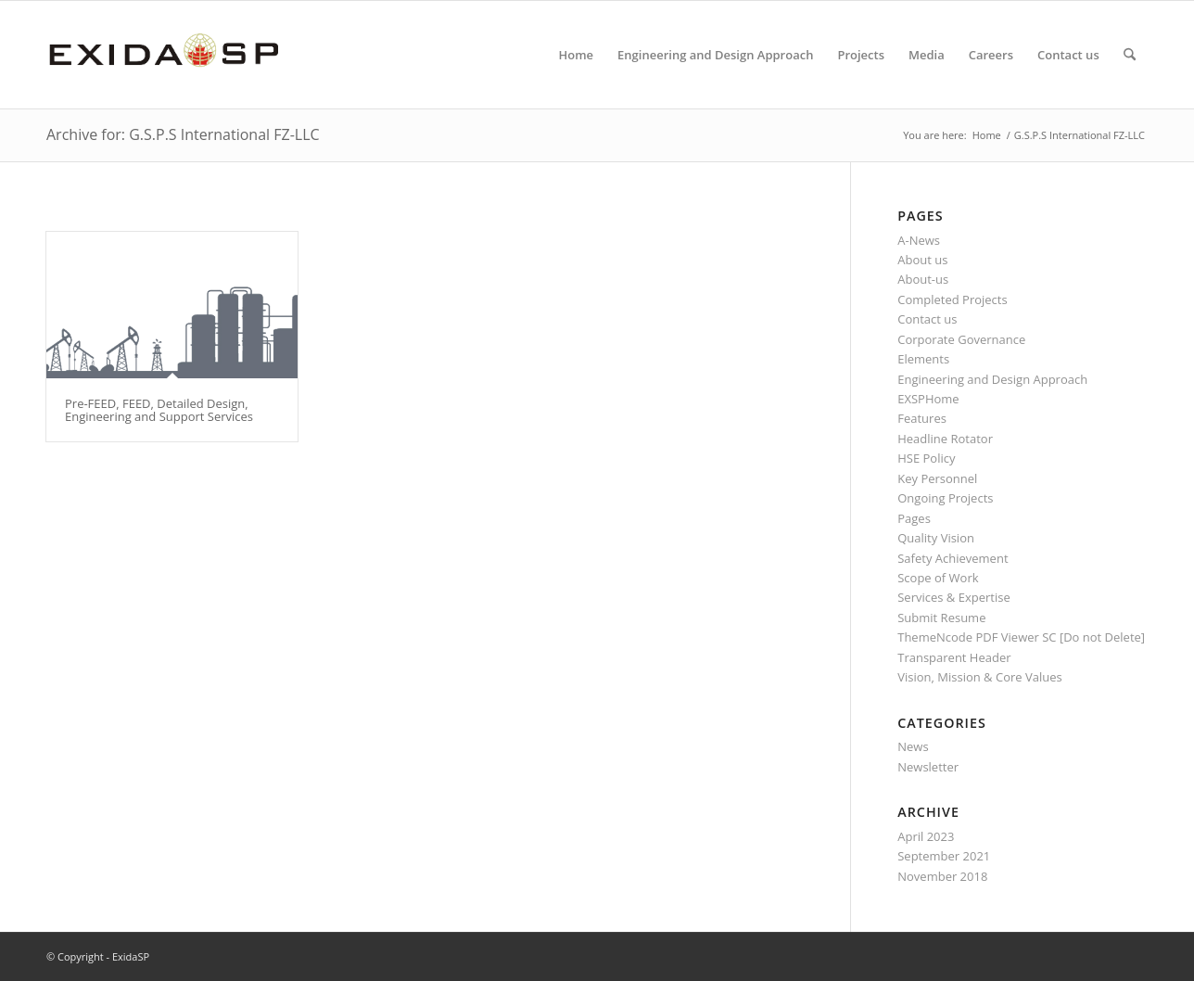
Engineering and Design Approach (992, 379)
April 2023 (925, 836)
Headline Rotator (945, 438)
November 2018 (942, 876)
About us (922, 259)
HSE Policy (926, 458)
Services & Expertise (953, 597)
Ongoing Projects (945, 498)
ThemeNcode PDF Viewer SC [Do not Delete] (1021, 637)
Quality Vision (935, 537)
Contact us (927, 319)
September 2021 (943, 855)
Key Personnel (937, 478)
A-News (918, 240)
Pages (914, 518)
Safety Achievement (952, 558)
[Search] (1129, 54)
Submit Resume (941, 617)
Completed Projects (952, 299)
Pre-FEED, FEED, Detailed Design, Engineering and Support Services (159, 410)
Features (921, 418)
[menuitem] (575, 54)
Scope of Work (937, 577)
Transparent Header (953, 657)
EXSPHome (928, 398)
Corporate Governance (961, 339)
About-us (922, 279)
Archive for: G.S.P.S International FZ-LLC (183, 134)
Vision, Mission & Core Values (979, 677)
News (912, 746)
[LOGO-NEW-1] (163, 54)
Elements (923, 358)
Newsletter (928, 766)
